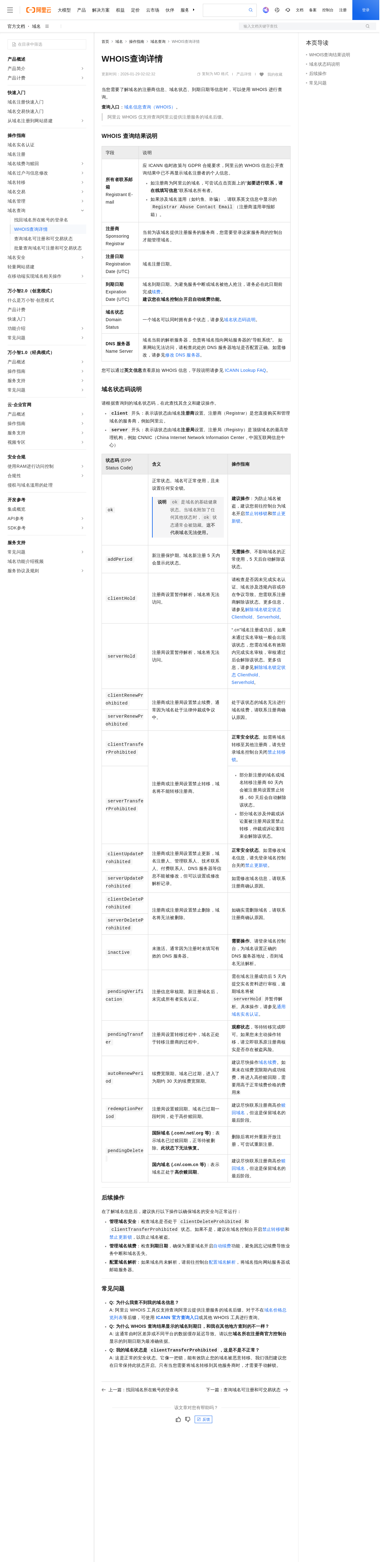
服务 (185, 10)
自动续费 (222, 1245)
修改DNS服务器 (182, 354)
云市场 (152, 10)
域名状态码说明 (239, 319)
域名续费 (268, 1062)
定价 (135, 10)
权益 (120, 10)
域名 (36, 26)
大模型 (64, 10)
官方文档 (16, 26)
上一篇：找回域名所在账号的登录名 (140, 1389)
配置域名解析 (222, 1262)
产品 (81, 10)
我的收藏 (274, 74)
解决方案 (101, 10)
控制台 (328, 10)
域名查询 (158, 41)
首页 (105, 41)
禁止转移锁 (256, 513)
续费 (156, 291)
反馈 (203, 1419)
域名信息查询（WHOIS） (150, 106)
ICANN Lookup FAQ (245, 370)
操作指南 (136, 41)
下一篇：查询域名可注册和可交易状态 (247, 1389)
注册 (343, 10)
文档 (299, 10)
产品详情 (243, 74)
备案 (313, 10)
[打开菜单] (10, 10)
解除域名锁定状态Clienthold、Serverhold (259, 675)
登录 (366, 10)
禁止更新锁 (256, 865)
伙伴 (170, 10)
